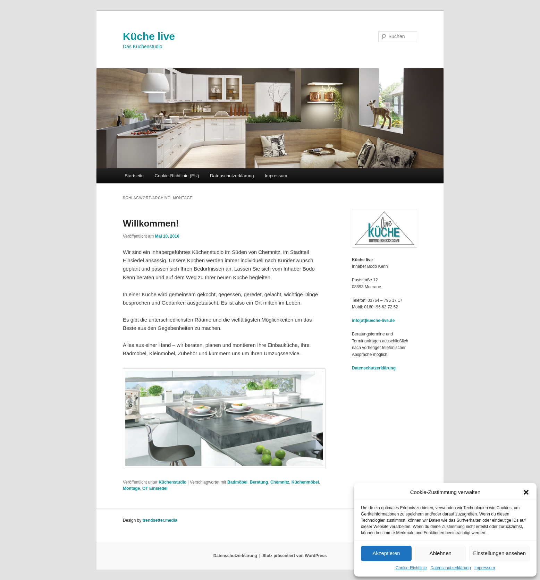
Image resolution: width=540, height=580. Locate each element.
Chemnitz (279, 482)
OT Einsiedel (155, 488)
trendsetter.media (160, 520)
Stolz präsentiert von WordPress (294, 555)
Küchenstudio (172, 482)
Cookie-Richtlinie (411, 567)
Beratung (259, 482)
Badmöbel (237, 482)
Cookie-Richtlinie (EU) (177, 175)
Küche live (149, 36)
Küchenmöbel (305, 482)
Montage (131, 488)
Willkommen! (151, 223)
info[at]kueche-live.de (373, 320)
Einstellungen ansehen (499, 553)
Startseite (134, 175)
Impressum (484, 567)
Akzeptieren (386, 553)
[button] (526, 492)
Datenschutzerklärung (450, 567)
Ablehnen (440, 553)
